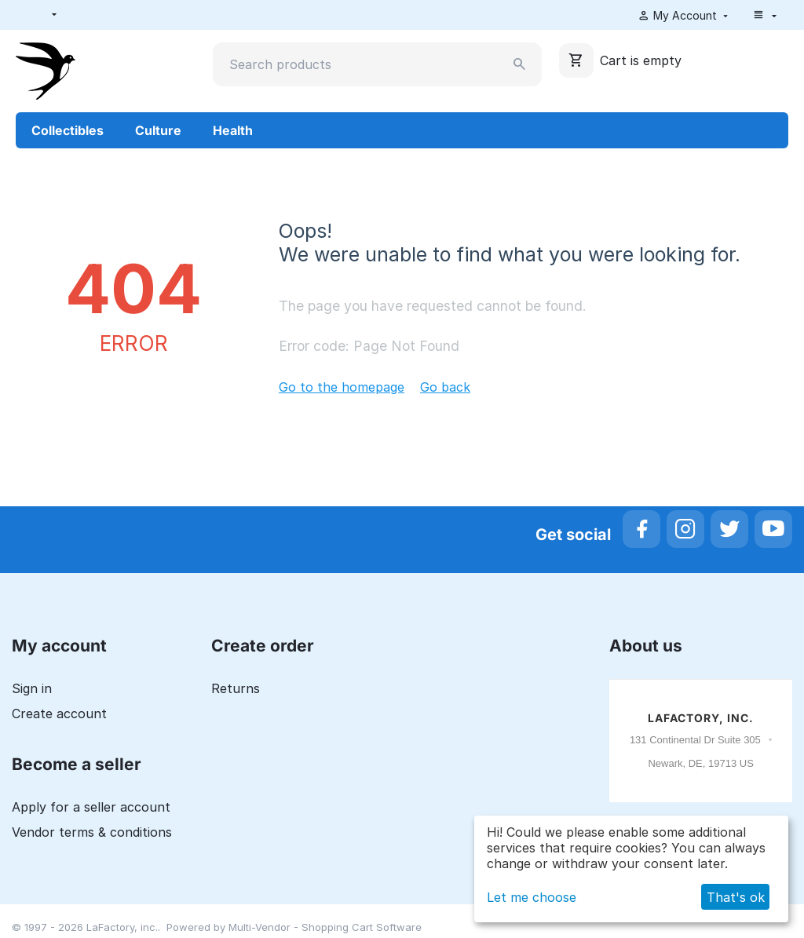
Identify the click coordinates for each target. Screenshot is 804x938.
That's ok (736, 897)
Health (233, 130)
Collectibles (67, 130)
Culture (158, 130)
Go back (445, 387)
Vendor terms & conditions (92, 832)
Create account (59, 713)
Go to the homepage (341, 387)
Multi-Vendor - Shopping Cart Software (325, 927)
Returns (235, 688)
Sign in (32, 688)
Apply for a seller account (91, 807)
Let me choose (531, 897)
